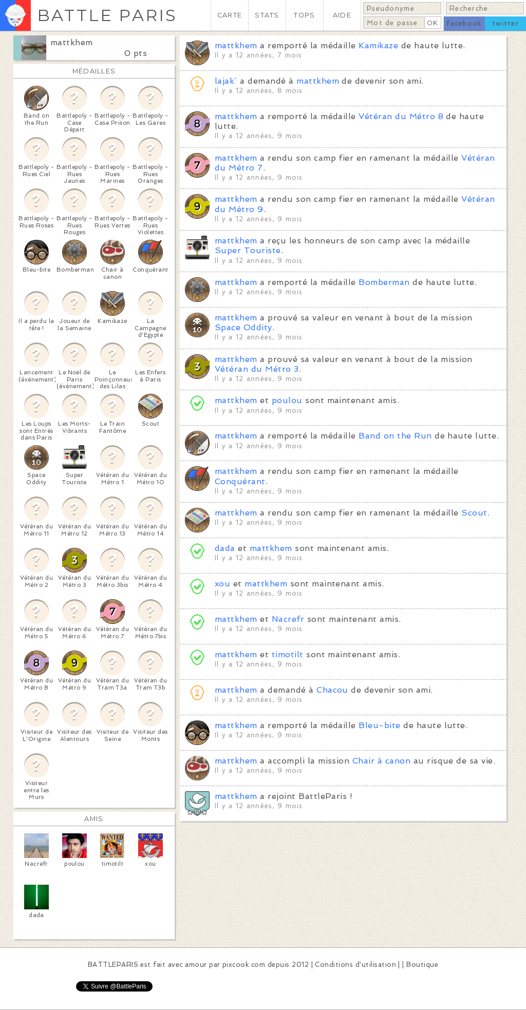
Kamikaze (378, 45)
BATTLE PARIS (107, 15)
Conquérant (240, 481)
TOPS (304, 15)
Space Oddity (243, 327)
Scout (474, 513)
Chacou (332, 690)
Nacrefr (288, 619)
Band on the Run (395, 436)
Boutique (422, 964)
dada (225, 548)
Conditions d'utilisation (355, 964)
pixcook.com (243, 964)
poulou (287, 400)
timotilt (288, 654)
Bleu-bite (379, 725)
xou (222, 583)
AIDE (342, 15)
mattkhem (71, 42)
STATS (267, 15)
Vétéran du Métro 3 (257, 369)
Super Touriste (248, 250)
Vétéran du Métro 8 (401, 116)
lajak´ (226, 81)
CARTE (229, 15)
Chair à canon (381, 761)
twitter (505, 23)
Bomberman (384, 282)
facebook (464, 23)
